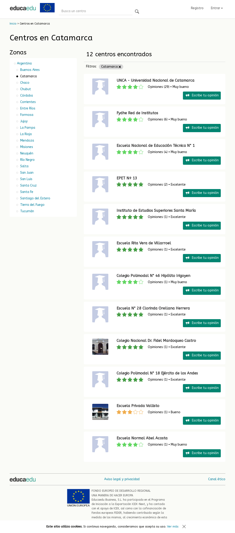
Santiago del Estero (34, 198)
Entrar (217, 8)
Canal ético (216, 479)
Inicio (13, 23)
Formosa (26, 115)
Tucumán (26, 211)
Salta (23, 166)
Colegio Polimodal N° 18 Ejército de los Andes (157, 373)
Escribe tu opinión (202, 95)
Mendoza (26, 140)
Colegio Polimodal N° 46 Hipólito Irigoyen (153, 275)
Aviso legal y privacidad (122, 479)
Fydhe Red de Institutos (137, 113)
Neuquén (26, 153)
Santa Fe (26, 192)
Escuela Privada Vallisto (138, 406)
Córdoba (26, 96)
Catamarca (111, 67)
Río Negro (27, 160)
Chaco (24, 83)
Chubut (25, 89)
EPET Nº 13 (127, 178)
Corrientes (27, 102)
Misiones (26, 147)
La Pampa (27, 128)
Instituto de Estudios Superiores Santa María (156, 210)
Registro (197, 8)
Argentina (24, 63)
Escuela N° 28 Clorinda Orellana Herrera (153, 308)
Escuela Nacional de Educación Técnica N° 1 (156, 145)
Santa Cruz (28, 185)
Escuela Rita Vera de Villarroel (144, 243)
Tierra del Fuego (32, 205)
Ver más (173, 526)
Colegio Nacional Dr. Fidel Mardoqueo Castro (156, 340)
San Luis (25, 179)
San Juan (26, 173)
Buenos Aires (29, 70)
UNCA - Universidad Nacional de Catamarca (155, 80)
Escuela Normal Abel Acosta (142, 438)
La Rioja (25, 134)
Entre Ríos (27, 108)
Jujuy (23, 121)
